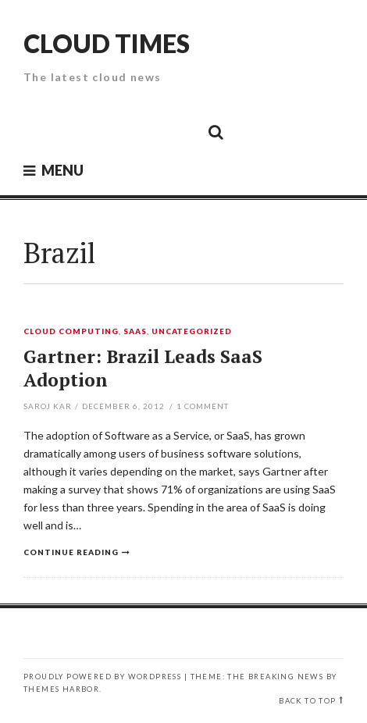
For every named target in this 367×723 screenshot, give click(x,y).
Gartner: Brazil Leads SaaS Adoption (142, 368)
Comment (202, 406)
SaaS (135, 332)
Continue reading (71, 552)
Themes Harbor (61, 689)
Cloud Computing (71, 332)
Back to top (307, 700)
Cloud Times (106, 43)
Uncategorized (192, 332)
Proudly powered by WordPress (102, 676)
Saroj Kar (47, 406)
